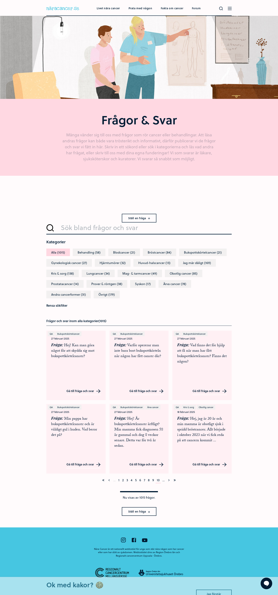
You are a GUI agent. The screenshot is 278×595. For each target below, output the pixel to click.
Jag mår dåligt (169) (197, 263)
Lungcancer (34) (98, 273)
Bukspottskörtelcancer (68, 333)
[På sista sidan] (174, 480)
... (163, 480)
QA (51, 333)
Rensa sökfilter (56, 305)
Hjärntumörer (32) (113, 263)
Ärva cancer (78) (174, 284)
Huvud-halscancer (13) (154, 263)
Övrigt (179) (106, 294)
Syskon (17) (143, 284)
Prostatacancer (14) (65, 284)
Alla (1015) (58, 252)
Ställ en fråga (139, 218)
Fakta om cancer (172, 8)
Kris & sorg (188, 407)
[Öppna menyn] (230, 8)
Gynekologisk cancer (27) (69, 263)
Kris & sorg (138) (62, 273)
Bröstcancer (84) (159, 252)
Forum (196, 8)
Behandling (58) (89, 252)
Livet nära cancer (108, 8)
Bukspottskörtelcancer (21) (203, 252)
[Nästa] (169, 480)
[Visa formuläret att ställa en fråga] (266, 583)
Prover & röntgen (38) (106, 284)
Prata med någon (140, 8)
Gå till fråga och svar (83, 391)
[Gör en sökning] (221, 8)
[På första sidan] (103, 480)
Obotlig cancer (206, 407)
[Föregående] (109, 480)
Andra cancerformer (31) (68, 294)
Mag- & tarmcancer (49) (139, 273)
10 (158, 480)
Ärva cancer (152, 407)
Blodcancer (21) (124, 252)
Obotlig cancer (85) (183, 273)
